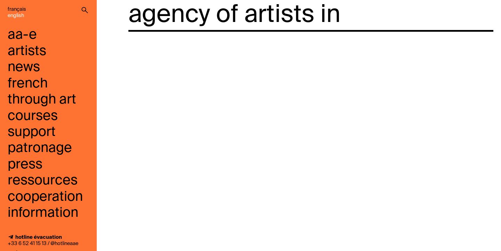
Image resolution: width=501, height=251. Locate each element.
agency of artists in (234, 15)
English (16, 15)
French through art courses (42, 100)
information (43, 213)
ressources (43, 181)
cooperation (45, 197)
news (24, 67)
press (25, 165)
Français (17, 9)
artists (27, 51)
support (32, 132)
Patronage (40, 148)
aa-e (22, 35)
